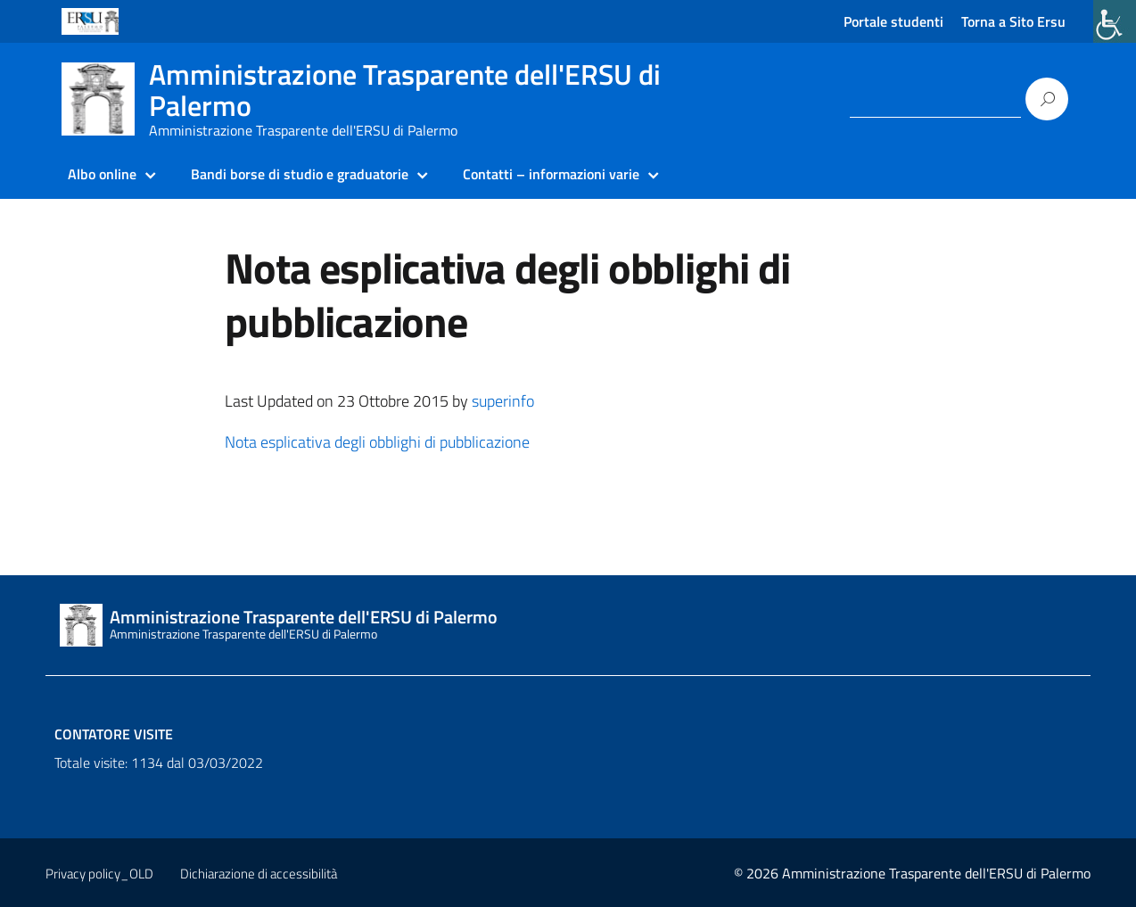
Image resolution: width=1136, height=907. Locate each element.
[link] (1114, 21)
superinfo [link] (503, 401)
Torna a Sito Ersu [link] (1013, 21)
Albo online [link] (102, 174)
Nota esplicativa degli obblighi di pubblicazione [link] (377, 442)
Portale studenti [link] (893, 21)
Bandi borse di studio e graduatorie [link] (299, 174)
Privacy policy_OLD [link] (99, 873)
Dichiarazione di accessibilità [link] (258, 873)
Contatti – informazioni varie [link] (551, 174)
